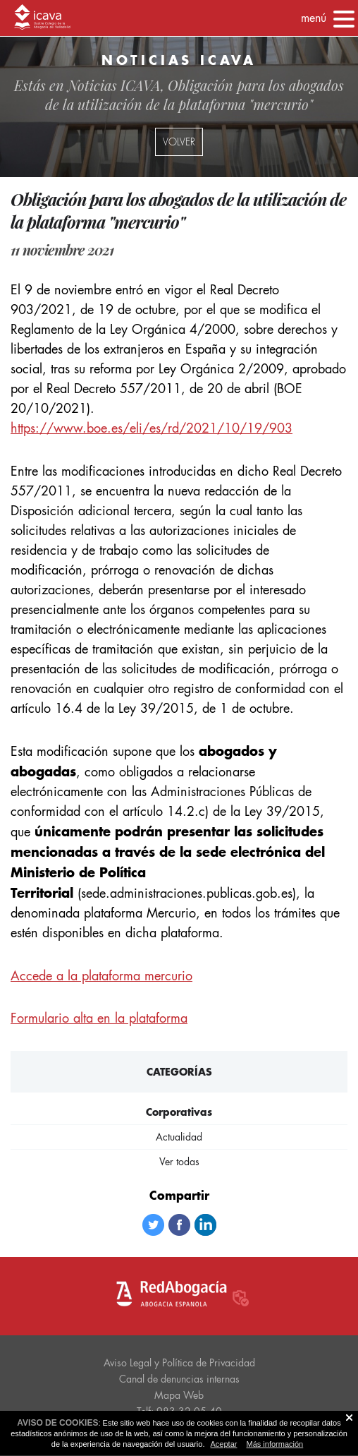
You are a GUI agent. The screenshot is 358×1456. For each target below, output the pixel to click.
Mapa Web (179, 1395)
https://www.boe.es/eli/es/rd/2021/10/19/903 (151, 428)
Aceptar (224, 1444)
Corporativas (179, 1112)
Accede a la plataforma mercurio (101, 976)
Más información (275, 1444)
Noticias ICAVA (114, 85)
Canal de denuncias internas (179, 1379)
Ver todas (179, 1161)
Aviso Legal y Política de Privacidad (179, 1362)
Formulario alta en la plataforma (99, 1018)
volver (179, 142)
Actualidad (179, 1137)
